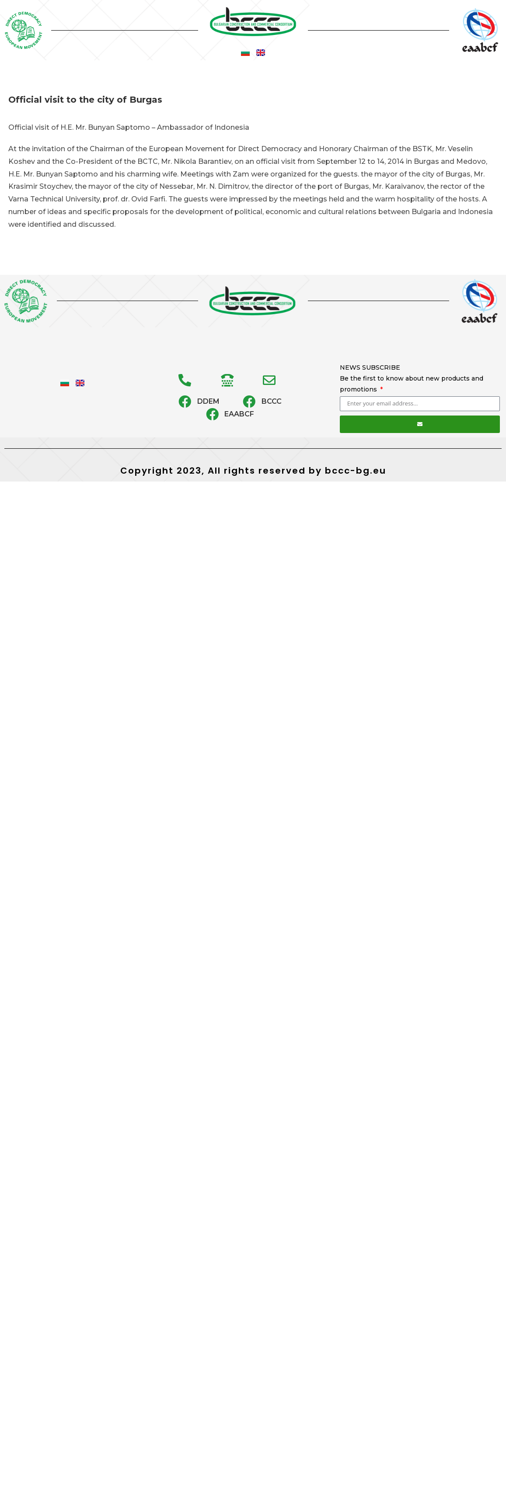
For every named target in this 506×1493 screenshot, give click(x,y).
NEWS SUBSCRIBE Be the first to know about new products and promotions (411, 378)
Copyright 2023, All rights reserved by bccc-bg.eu (253, 470)
